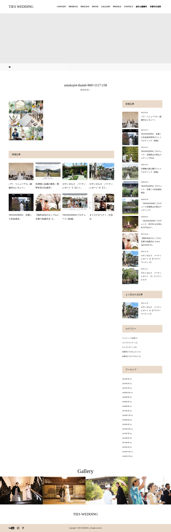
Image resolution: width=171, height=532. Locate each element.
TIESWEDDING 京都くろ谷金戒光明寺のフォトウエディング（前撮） (151, 137)
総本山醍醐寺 (141, 7)
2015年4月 (125, 438)
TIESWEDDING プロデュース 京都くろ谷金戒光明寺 (151, 189)
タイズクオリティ (128, 343)
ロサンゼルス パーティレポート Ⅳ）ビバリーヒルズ (151, 276)
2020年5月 (125, 402)
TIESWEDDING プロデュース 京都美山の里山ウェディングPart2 (151, 154)
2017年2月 (125, 411)
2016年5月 (125, 424)
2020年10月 (126, 393)
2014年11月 (126, 456)
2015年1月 (125, 447)
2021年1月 (125, 388)
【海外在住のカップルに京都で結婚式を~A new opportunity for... (151, 241)
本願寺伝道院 (155, 7)
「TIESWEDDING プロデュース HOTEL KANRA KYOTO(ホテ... (151, 224)
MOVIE (95, 7)
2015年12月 (126, 429)
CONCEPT (61, 7)
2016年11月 (126, 415)
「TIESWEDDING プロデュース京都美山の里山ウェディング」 (151, 206)
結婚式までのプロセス (130, 356)
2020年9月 (125, 397)
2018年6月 (125, 406)
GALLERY (105, 7)
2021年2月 (125, 383)
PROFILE (117, 7)
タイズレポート (127, 347)
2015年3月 (125, 443)
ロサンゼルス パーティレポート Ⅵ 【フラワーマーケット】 (151, 259)
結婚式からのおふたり (130, 352)
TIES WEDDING (21, 7)
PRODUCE (73, 7)
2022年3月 (125, 379)
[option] (21, 490)
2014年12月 (126, 452)
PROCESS (85, 7)
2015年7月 (125, 433)
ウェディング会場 (128, 338)
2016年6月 (125, 420)
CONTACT (128, 7)
